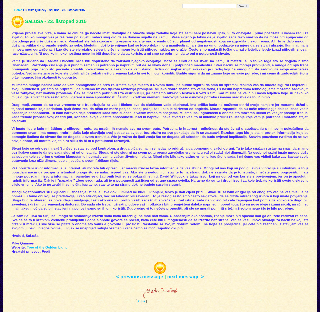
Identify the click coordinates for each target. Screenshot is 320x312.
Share (141, 301)
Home (18, 10)
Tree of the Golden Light (47, 247)
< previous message (139, 276)
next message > (185, 276)
